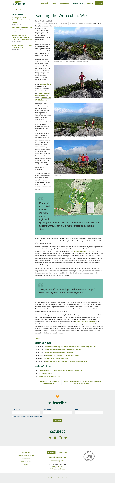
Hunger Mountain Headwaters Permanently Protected (63, 350)
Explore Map (26, 458)
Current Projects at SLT (45, 373)
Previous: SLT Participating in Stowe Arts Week (48, 383)
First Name (16, 409)
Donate (26, 464)
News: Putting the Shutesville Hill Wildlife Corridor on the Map (66, 361)
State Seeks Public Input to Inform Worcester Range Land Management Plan (70, 347)
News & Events (20, 9)
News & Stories (29, 9)
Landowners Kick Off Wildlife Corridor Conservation (62, 355)
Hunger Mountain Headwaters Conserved (59, 352)
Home (13, 9)
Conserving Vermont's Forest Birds (56, 358)
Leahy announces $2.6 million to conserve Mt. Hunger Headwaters (60, 370)
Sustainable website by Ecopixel (57, 478)
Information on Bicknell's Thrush (49, 376)
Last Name (47, 409)
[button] (45, 3)
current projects (45, 84)
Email (77, 409)
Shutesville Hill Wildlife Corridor (83, 251)
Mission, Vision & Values (26, 455)
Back (38, 338)
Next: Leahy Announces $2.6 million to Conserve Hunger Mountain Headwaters (82, 383)
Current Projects (26, 452)
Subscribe (57, 421)
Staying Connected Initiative (85, 322)
